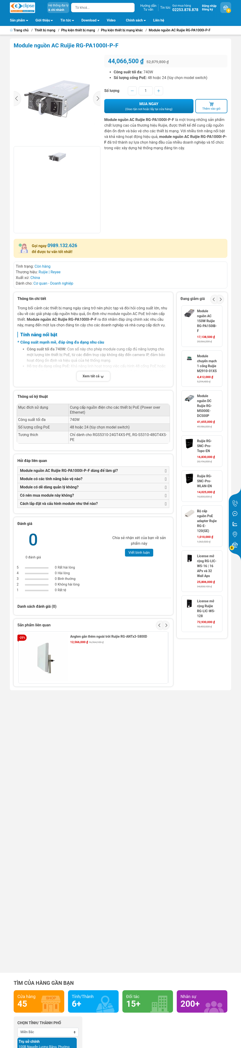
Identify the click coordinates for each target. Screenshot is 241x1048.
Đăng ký (207, 9)
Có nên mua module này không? (47, 495)
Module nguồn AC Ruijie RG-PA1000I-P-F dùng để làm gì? (69, 470)
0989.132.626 (62, 245)
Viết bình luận (139, 552)
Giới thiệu (43, 20)
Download (91, 21)
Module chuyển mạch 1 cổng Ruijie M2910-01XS (207, 363)
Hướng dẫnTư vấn (148, 7)
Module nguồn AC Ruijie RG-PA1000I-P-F (180, 30)
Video (111, 20)
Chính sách (137, 21)
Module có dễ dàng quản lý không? (49, 487)
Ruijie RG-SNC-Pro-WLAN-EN (204, 481)
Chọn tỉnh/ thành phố (39, 1023)
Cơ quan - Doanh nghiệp (53, 283)
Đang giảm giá (193, 298)
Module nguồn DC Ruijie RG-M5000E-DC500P (204, 406)
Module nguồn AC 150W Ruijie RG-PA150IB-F (207, 321)
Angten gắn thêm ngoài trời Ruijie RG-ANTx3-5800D (108, 636)
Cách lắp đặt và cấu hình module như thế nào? (59, 503)
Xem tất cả (93, 376)
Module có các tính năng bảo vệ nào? (51, 479)
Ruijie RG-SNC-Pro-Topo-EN (204, 446)
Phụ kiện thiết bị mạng (78, 30)
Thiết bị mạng (45, 30)
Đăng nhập (209, 6)
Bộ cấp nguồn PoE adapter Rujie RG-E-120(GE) (207, 521)
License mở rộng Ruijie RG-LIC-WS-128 (206, 608)
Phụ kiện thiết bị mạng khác (122, 30)
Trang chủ (19, 30)
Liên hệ (158, 20)
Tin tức (165, 7)
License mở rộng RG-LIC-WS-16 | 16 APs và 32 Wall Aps (207, 566)
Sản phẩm (17, 20)
